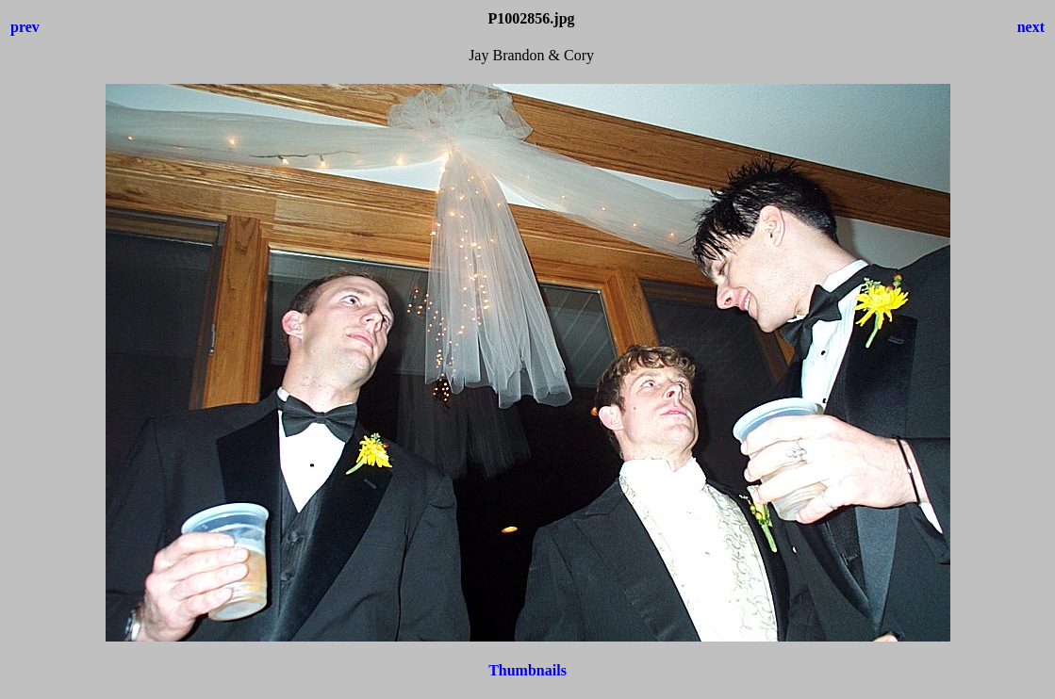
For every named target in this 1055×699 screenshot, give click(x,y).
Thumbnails (527, 670)
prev (25, 27)
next (1031, 27)
